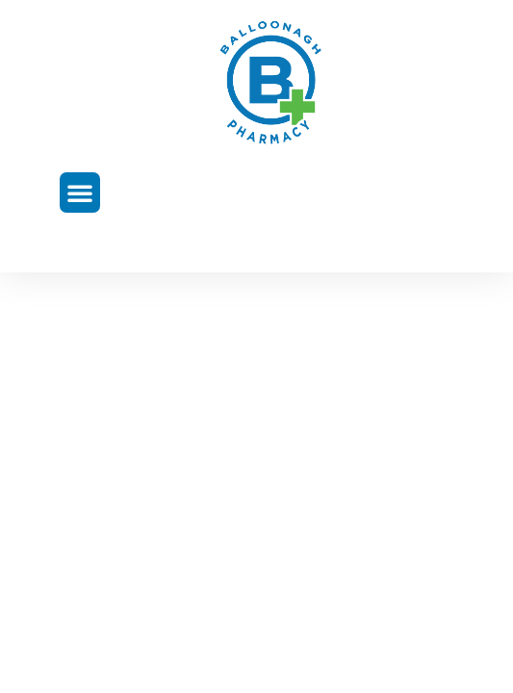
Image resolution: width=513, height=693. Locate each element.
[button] (80, 192)
